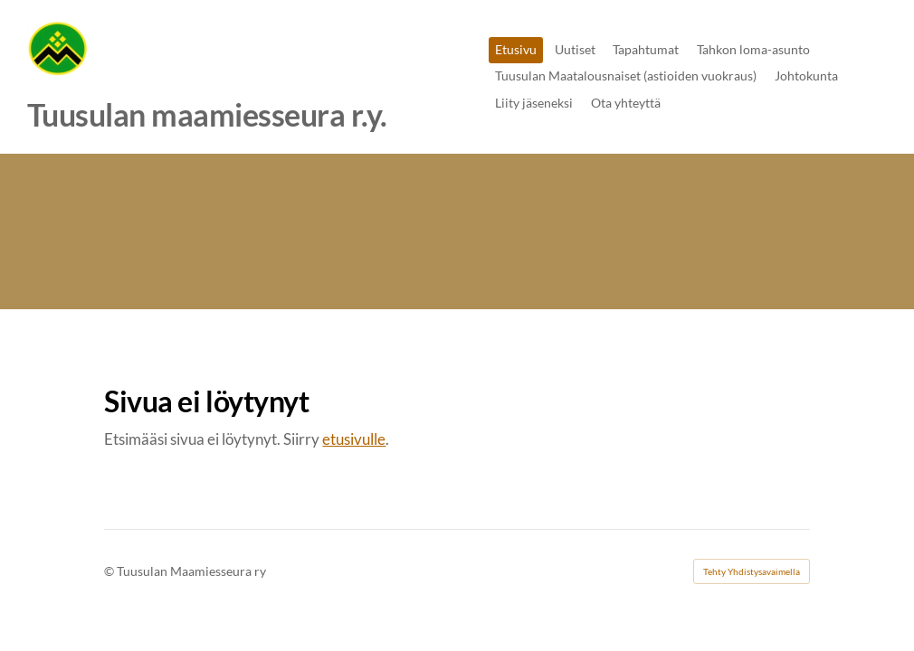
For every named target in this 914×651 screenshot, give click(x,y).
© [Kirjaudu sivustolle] (110, 571)
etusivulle (354, 439)
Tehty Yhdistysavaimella (751, 571)
